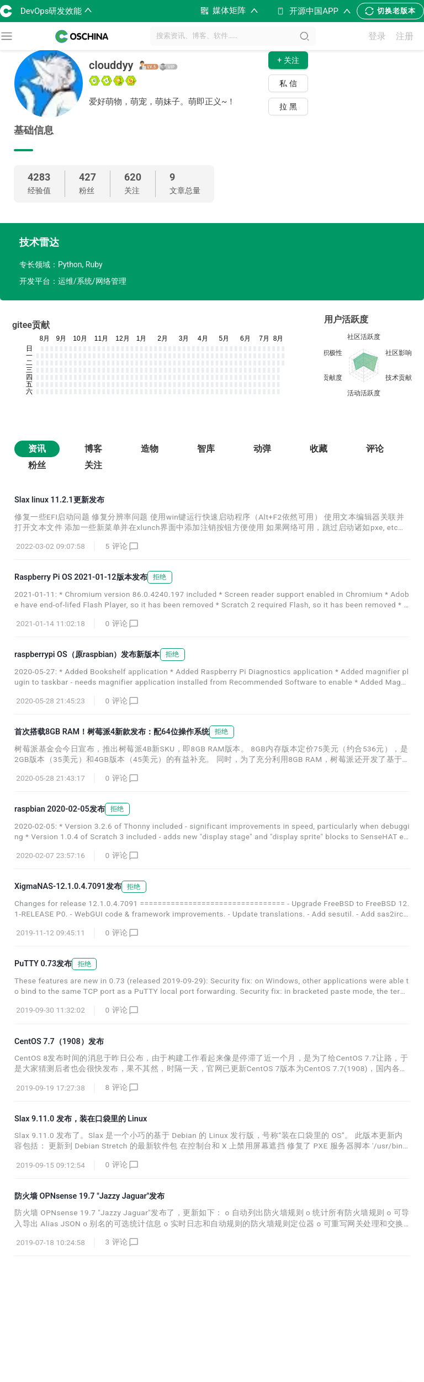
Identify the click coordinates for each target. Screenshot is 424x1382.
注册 (405, 36)
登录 (377, 36)
